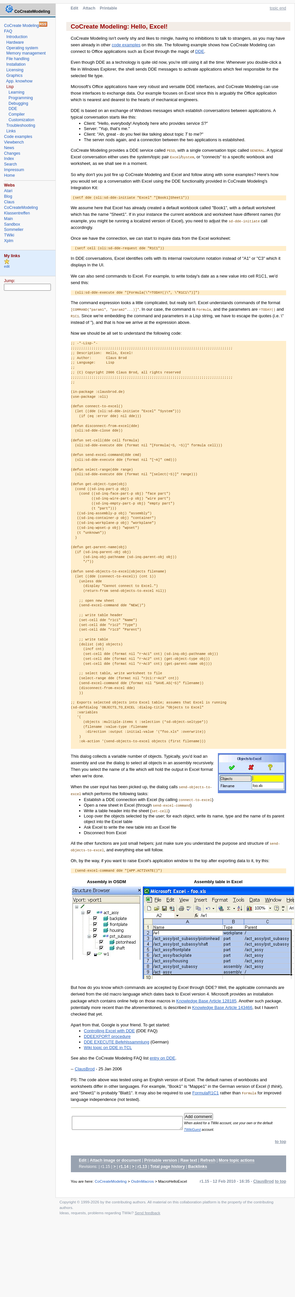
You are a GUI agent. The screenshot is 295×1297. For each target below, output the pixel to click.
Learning (16, 92)
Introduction (17, 36)
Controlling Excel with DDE (109, 1030)
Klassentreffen (17, 213)
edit (7, 266)
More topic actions (237, 1160)
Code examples (18, 136)
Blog (8, 196)
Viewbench (14, 142)
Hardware (15, 42)
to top (280, 1141)
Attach (89, 8)
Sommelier (13, 229)
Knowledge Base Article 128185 (206, 1000)
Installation (16, 64)
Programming (21, 98)
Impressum (14, 170)
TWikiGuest (203, 1129)
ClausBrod (85, 1068)
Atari (8, 191)
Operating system (22, 48)
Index (9, 158)
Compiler (17, 114)
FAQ (8, 31)
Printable (108, 8)
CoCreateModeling (111, 1181)
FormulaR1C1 (205, 1092)
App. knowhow (19, 81)
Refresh (208, 1160)
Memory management (26, 53)
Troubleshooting (20, 125)
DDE (199, 51)
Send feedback (147, 1213)
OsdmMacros (142, 1181)
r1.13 (142, 1166)
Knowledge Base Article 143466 (222, 1007)
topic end (278, 8)
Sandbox (12, 224)
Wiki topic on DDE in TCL (108, 1047)
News (9, 147)
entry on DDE (162, 1058)
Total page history (167, 1166)
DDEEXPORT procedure (107, 1036)
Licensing (14, 70)
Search (10, 164)
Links (11, 131)
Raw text (188, 1160)
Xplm (8, 240)
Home (9, 175)
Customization (21, 120)
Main (8, 218)
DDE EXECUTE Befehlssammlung (116, 1042)
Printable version (160, 1160)
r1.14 (124, 1166)
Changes (12, 153)
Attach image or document (115, 1160)
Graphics (14, 75)
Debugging (18, 103)
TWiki (9, 235)
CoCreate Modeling (21, 25)
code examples (126, 44)
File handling (17, 58)
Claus (9, 202)
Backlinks (197, 1166)
